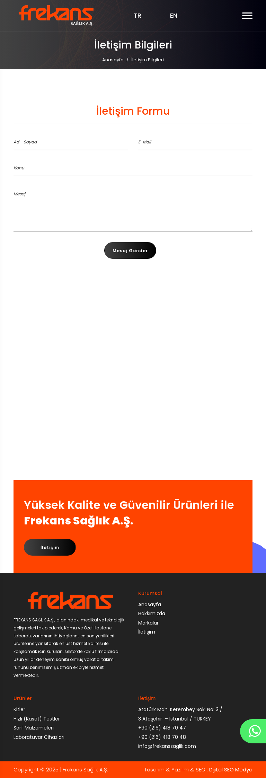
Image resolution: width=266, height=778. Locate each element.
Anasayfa (113, 59)
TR (137, 15)
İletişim (50, 547)
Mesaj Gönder (130, 251)
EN (173, 15)
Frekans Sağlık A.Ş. (85, 769)
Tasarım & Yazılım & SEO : (198, 769)
